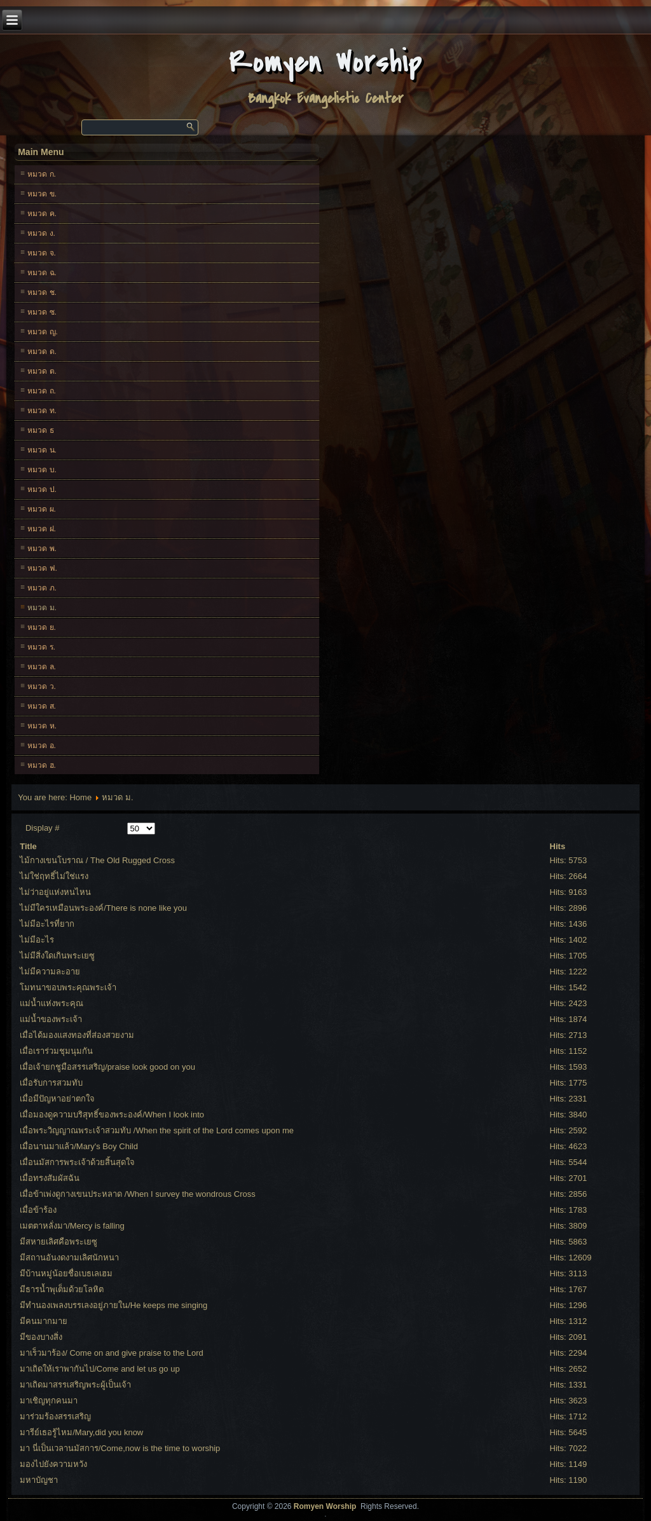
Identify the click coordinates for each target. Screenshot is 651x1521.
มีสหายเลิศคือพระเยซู (58, 1241)
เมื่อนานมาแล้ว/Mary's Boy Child (79, 1146)
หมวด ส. (41, 706)
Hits (558, 846)
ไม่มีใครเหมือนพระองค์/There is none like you (103, 908)
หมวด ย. (41, 627)
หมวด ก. (41, 174)
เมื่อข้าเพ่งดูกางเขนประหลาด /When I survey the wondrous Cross (138, 1194)
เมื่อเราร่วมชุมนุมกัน (56, 1051)
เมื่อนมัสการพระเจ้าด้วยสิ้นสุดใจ (77, 1162)
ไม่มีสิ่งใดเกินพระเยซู (57, 955)
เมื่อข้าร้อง (38, 1210)
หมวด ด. (42, 351)
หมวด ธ (40, 430)
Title (28, 846)
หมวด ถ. (41, 390)
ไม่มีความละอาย (50, 971)
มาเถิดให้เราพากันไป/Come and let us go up (99, 1369)
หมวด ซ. (42, 312)
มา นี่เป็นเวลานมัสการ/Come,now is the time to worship (120, 1448)
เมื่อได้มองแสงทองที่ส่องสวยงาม (77, 1035)
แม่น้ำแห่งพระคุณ (51, 1003)
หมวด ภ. (42, 587)
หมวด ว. (41, 686)
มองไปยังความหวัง (53, 1464)
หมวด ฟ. (42, 568)
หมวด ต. (42, 371)
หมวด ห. (42, 725)
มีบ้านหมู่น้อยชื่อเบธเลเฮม (66, 1273)
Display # (42, 828)
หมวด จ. (41, 253)
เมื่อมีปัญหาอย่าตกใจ (57, 1098)
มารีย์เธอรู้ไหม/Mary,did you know (81, 1432)
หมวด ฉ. (42, 272)
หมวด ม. (42, 607)
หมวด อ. (41, 745)
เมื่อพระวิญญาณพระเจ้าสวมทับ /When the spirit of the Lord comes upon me (157, 1130)
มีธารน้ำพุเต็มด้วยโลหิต (62, 1289)
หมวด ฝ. (41, 528)
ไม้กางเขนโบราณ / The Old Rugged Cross (97, 860)
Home (80, 797)
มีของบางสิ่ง (41, 1337)
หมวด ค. (42, 213)
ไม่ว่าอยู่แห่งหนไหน (55, 892)
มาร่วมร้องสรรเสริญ (55, 1416)
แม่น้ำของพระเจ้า (51, 1019)
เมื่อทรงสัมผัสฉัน (49, 1178)
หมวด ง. (41, 233)
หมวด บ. (42, 469)
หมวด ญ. (42, 331)
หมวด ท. (42, 410)
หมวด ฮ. (41, 765)
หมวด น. (42, 450)
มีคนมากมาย (43, 1321)
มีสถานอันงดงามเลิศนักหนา (69, 1257)
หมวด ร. (41, 647)
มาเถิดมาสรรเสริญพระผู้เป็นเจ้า (75, 1384)
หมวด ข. (42, 193)
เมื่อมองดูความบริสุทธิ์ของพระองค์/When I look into (112, 1114)
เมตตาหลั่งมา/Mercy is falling (72, 1226)
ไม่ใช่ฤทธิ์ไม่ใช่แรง (54, 876)
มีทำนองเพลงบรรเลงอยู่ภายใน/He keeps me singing (113, 1305)
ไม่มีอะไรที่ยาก (47, 924)
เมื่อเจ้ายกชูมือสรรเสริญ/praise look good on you (107, 1067)
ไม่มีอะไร (37, 940)
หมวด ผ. (41, 509)
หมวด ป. (42, 489)
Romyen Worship (326, 62)
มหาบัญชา (39, 1480)
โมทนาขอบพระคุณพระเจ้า (68, 987)
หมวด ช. (42, 292)
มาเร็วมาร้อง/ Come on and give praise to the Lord (111, 1353)
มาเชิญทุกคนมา (49, 1400)
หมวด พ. (42, 548)
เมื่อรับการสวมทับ (51, 1083)
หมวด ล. (41, 666)
